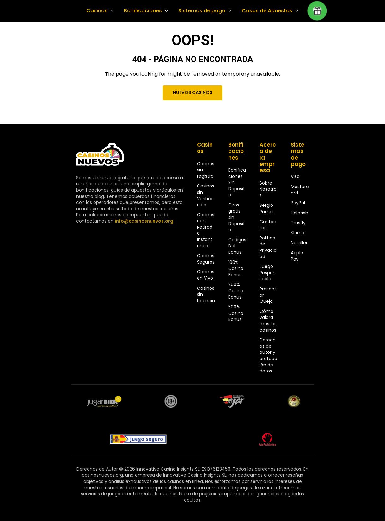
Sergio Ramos (267, 208)
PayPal (298, 203)
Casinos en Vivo (205, 275)
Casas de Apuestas (264, 10)
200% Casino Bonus (235, 290)
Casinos (96, 10)
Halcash (299, 213)
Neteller (299, 242)
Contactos (268, 225)
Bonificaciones (142, 10)
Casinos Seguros (206, 258)
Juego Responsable (268, 272)
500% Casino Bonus (235, 313)
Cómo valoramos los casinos (268, 320)
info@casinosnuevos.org (143, 221)
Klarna (297, 233)
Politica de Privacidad (268, 247)
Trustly (298, 222)
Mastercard (300, 189)
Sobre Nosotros (268, 189)
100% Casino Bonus (235, 268)
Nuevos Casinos (192, 92)
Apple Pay (297, 256)
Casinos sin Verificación (205, 195)
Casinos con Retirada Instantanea (205, 230)
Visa (295, 176)
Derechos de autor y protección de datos (268, 355)
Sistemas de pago (200, 10)
